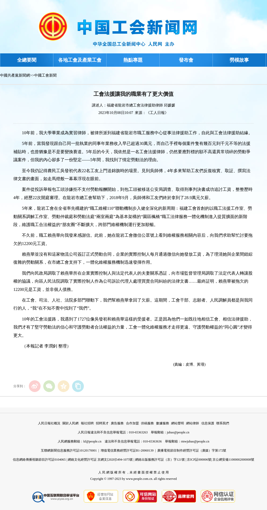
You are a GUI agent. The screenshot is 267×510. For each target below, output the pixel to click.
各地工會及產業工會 (79, 60)
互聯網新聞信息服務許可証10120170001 (69, 450)
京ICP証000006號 (199, 459)
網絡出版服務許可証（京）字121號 (160, 459)
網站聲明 (177, 423)
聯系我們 (222, 423)
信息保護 (207, 423)
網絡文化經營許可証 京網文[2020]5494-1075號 (100, 459)
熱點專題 (133, 60)
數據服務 (162, 423)
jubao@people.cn (178, 432)
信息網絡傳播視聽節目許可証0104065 (39, 459)
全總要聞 (26, 60)
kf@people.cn (92, 441)
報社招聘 (87, 423)
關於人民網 (70, 423)
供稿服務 (147, 423)
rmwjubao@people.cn (195, 441)
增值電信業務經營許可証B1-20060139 (127, 450)
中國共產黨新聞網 (15, 75)
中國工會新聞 (45, 75)
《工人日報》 (157, 113)
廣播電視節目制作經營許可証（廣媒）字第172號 (191, 450)
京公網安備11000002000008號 (233, 459)
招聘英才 (102, 423)
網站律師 (192, 423)
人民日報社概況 (49, 423)
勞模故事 (239, 60)
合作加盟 (132, 423)
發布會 (186, 60)
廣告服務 (117, 423)
